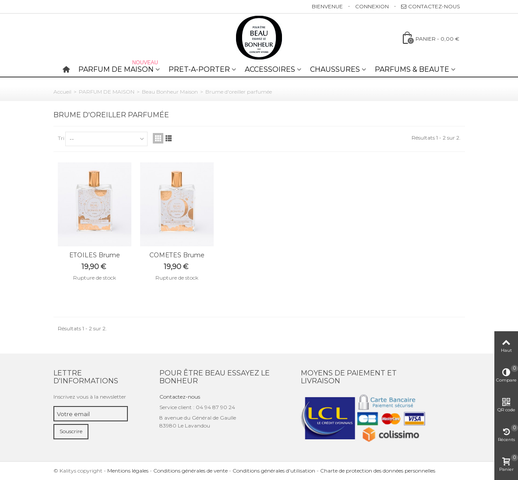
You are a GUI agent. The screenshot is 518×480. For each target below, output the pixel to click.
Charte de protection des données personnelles (377, 470)
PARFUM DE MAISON (119, 68)
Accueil (62, 91)
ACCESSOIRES (270, 69)
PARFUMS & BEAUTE (412, 69)
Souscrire (71, 431)
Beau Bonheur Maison (170, 91)
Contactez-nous (430, 6)
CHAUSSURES (335, 69)
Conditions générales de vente (190, 470)
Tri (61, 138)
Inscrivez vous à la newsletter (89, 396)
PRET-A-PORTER (199, 69)
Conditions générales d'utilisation (274, 470)
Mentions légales (127, 470)
